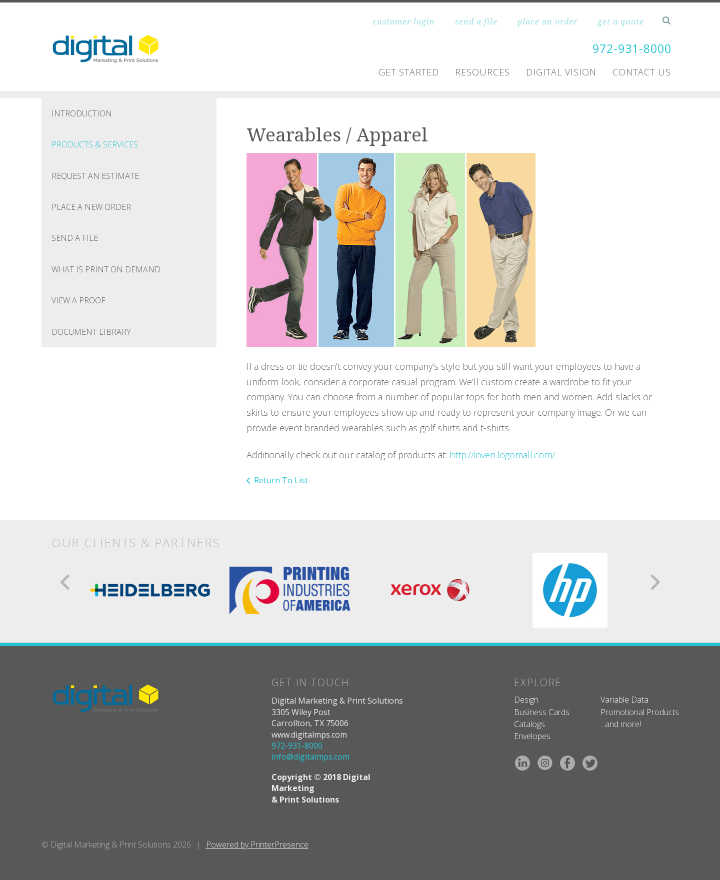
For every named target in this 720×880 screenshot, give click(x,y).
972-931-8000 (630, 48)
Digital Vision (561, 72)
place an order (548, 21)
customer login (403, 21)
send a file (476, 21)
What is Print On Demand (106, 269)
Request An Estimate (95, 175)
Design (526, 699)
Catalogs (529, 724)
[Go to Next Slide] (654, 582)
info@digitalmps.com (311, 756)
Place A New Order (91, 206)
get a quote (621, 21)
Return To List (281, 480)
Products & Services (95, 144)
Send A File (75, 237)
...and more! (620, 724)
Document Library (91, 331)
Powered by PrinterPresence (257, 844)
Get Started (408, 72)
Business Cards (542, 712)
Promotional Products (639, 712)
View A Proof (79, 300)
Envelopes (532, 736)
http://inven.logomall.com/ (502, 455)
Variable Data (624, 699)
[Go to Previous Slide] (66, 582)
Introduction (82, 113)
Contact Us (641, 72)
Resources (482, 72)
